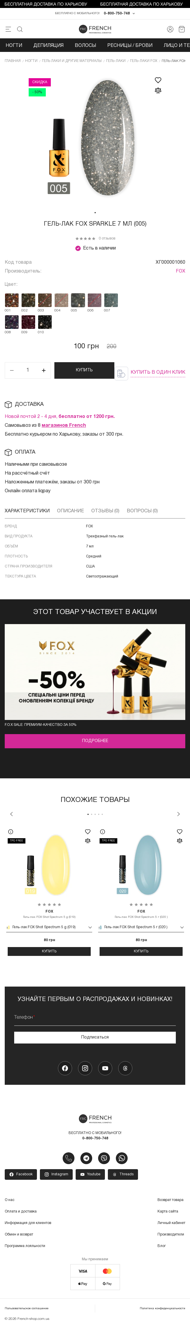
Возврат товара (170, 1200)
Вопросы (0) (142, 512)
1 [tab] (95, 213)
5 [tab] (102, 815)
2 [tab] (91, 815)
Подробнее (95, 742)
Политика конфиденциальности (162, 1309)
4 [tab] (98, 815)
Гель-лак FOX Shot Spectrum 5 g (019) (49, 915)
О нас (9, 1200)
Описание (70, 512)
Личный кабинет (171, 1223)
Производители (170, 1235)
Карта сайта (167, 1212)
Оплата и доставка (21, 1212)
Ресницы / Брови (129, 47)
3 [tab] (95, 815)
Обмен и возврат (19, 1235)
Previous (11, 815)
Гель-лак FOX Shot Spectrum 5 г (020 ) (141, 915)
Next (178, 815)
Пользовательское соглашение (26, 1309)
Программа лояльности (25, 1246)
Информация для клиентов (28, 1223)
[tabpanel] (95, 139)
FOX (180, 272)
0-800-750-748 (117, 14)
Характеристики (27, 512)
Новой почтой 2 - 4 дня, (60, 418)
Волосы (85, 47)
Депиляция (48, 47)
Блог (161, 1246)
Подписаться (95, 1039)
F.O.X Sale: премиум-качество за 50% (41, 726)
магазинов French (64, 426)
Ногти (14, 47)
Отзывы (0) (105, 512)
